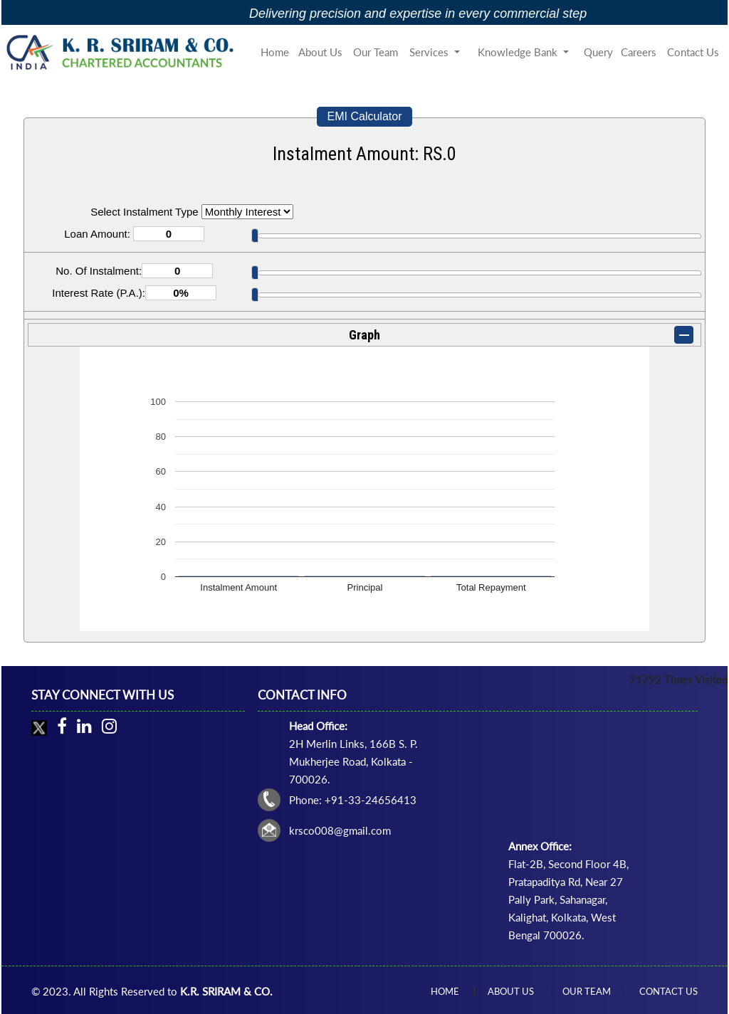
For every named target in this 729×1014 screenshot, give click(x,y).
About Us (320, 52)
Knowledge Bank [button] (519, 52)
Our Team (375, 52)
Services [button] (430, 52)
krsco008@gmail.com (340, 830)
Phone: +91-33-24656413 (352, 799)
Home (275, 52)
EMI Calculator (364, 116)
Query (598, 52)
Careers (638, 52)
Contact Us (693, 52)
